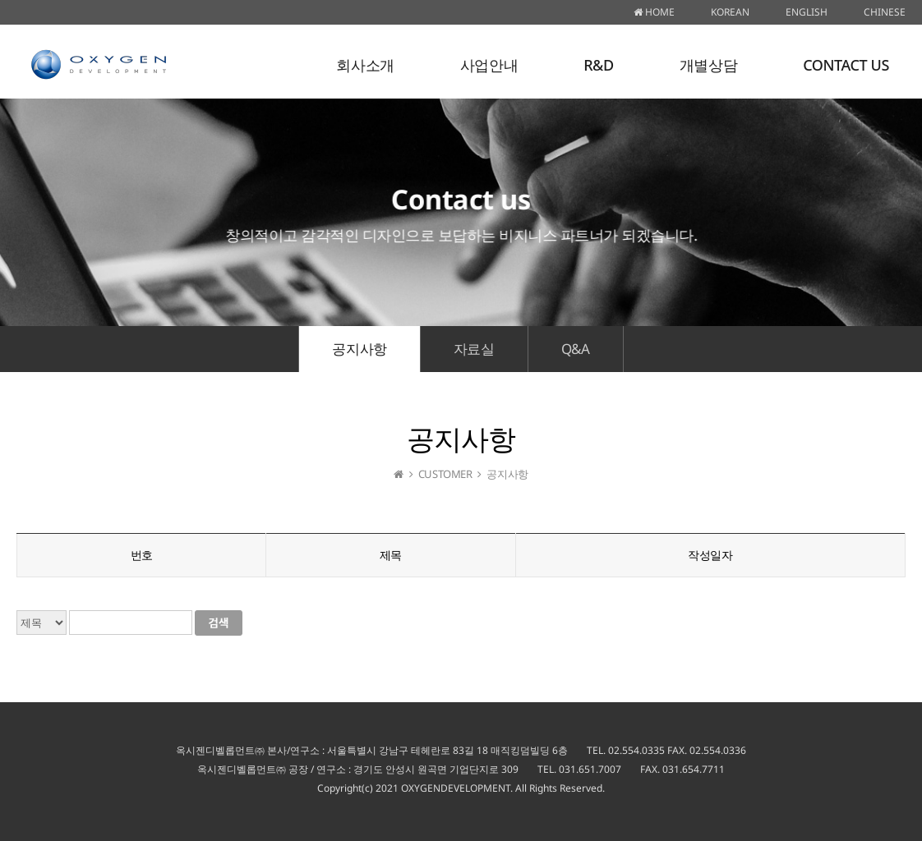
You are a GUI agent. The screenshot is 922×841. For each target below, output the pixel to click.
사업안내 (489, 65)
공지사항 (359, 348)
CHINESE (885, 12)
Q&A (575, 348)
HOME (654, 12)
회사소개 (365, 65)
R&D (598, 65)
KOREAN (730, 12)
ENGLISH (806, 12)
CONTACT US (846, 65)
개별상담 (708, 65)
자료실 (474, 348)
